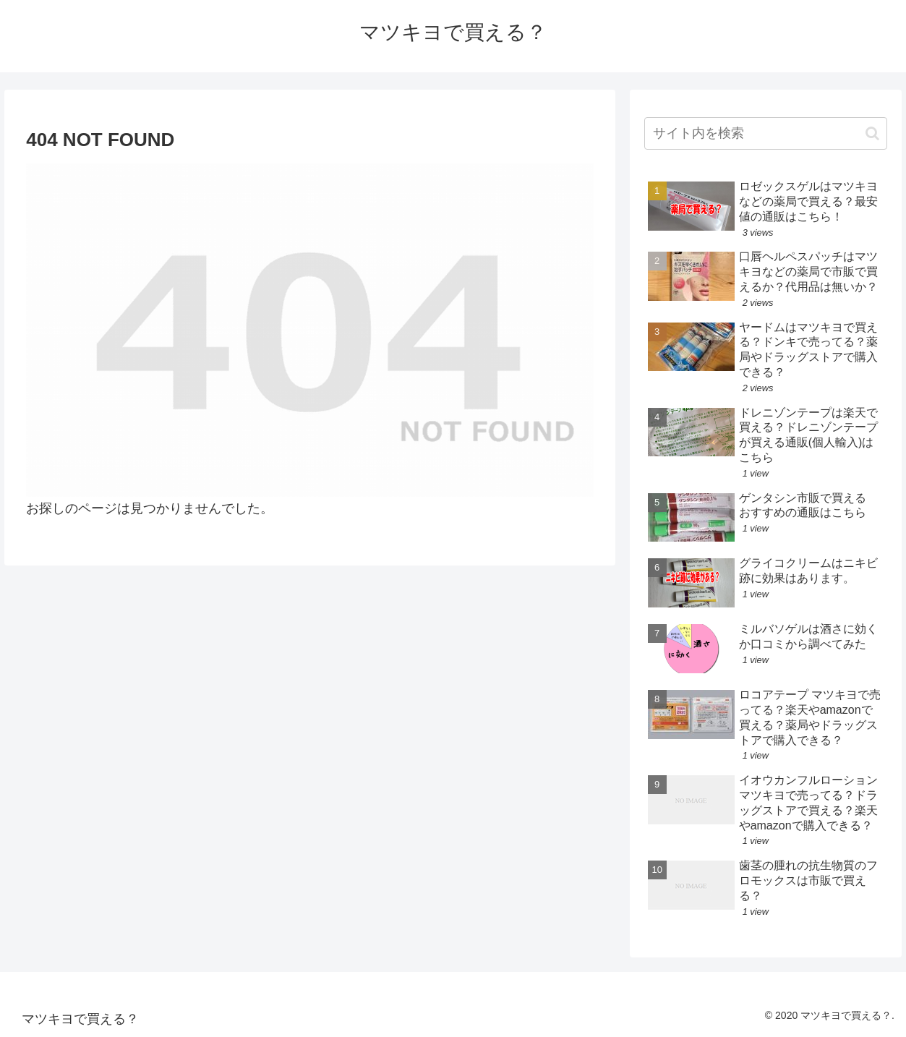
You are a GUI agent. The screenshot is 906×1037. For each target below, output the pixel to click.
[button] (872, 133)
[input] (765, 133)
